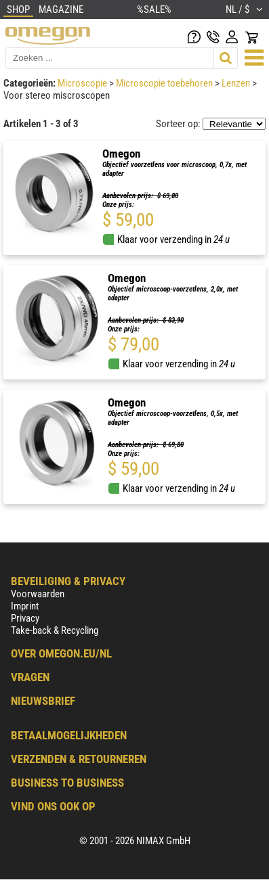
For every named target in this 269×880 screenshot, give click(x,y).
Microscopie (83, 83)
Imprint (25, 606)
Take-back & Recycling (54, 630)
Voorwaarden (37, 594)
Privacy (25, 618)
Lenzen (237, 83)
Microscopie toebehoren (165, 83)
